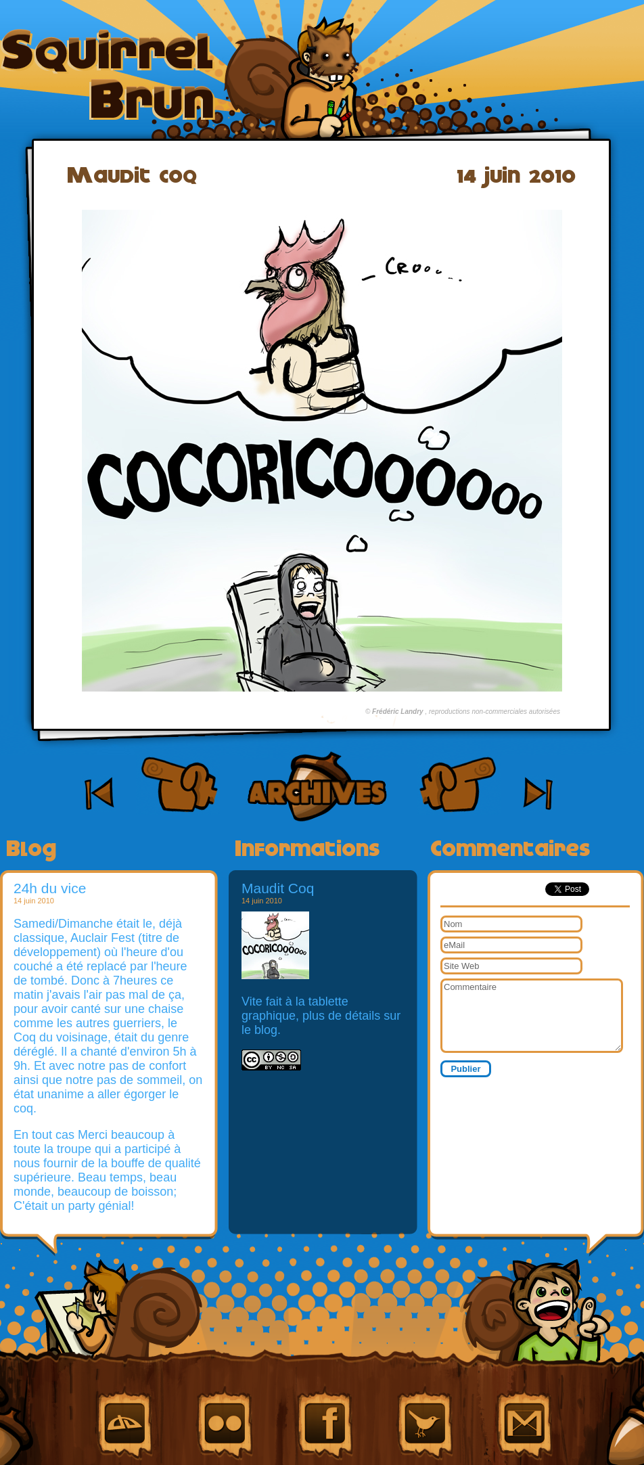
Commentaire (531, 1015)
